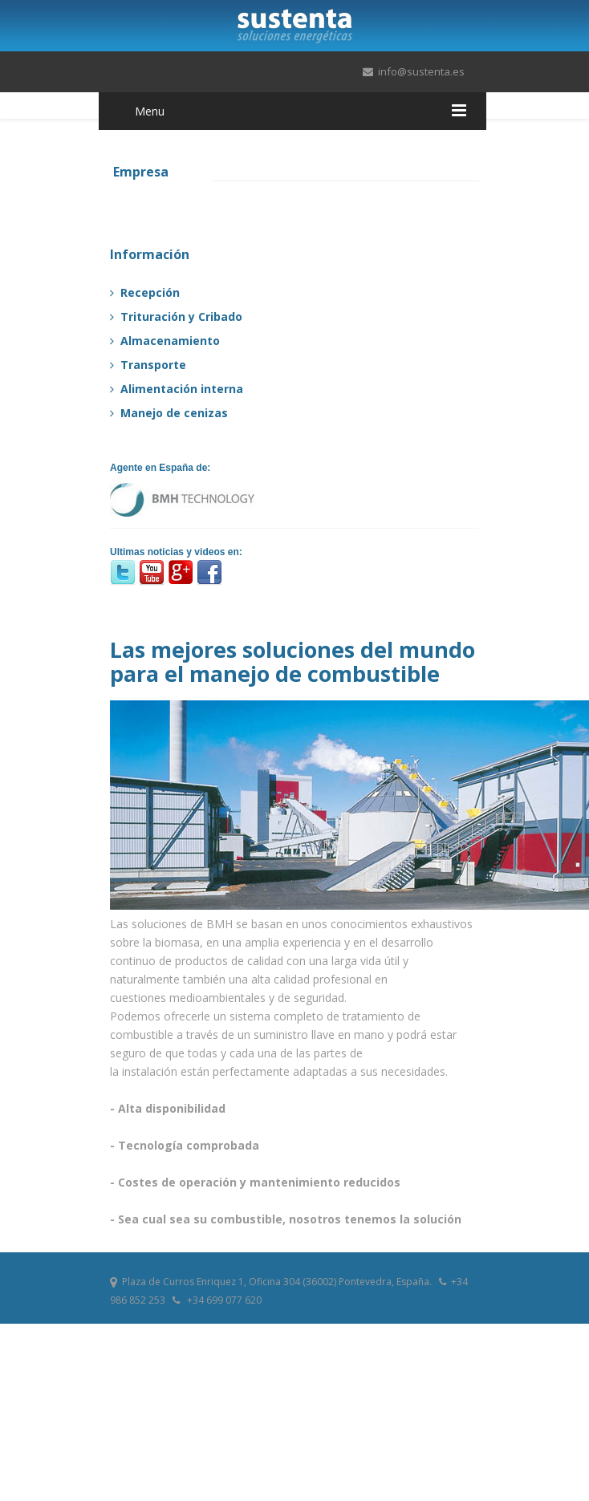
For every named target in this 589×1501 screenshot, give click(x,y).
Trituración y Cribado (176, 316)
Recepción (145, 292)
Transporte (148, 364)
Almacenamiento (165, 340)
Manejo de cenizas (169, 412)
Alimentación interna (176, 388)
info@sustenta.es (421, 71)
